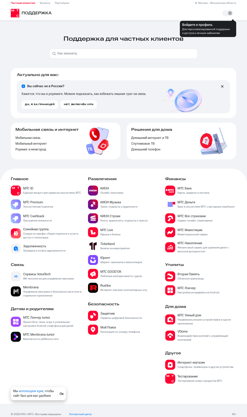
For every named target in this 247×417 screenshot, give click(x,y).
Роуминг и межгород (30, 149)
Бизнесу (45, 3)
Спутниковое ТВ (143, 144)
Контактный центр (80, 410)
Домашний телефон (145, 149)
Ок (62, 395)
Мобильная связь (27, 138)
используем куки (31, 392)
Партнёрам (62, 3)
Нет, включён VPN (79, 104)
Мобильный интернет (31, 144)
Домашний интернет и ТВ (149, 138)
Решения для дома (151, 129)
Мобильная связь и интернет (47, 129)
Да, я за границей (40, 104)
